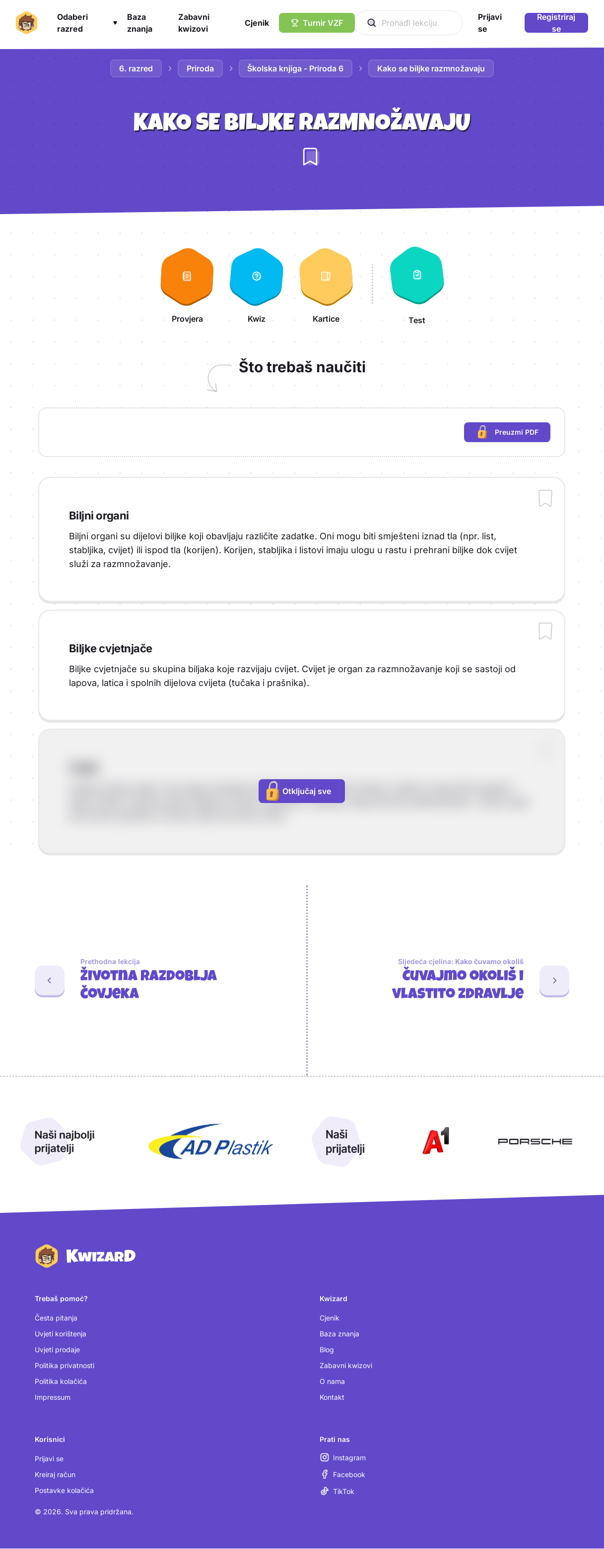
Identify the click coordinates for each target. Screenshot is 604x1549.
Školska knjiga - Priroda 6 (296, 68)
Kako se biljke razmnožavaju (431, 68)
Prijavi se (49, 1459)
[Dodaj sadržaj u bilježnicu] (545, 499)
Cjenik (329, 1318)
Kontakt (332, 1397)
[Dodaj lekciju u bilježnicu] (310, 157)
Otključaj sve (299, 791)
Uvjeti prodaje (57, 1350)
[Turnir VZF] (317, 23)
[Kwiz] (256, 284)
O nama (332, 1381)
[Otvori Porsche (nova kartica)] (535, 1141)
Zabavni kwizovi (346, 1366)
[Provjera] (187, 284)
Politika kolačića (61, 1381)
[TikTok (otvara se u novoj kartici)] (337, 1491)
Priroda (200, 68)
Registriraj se (556, 23)
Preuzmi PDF (514, 433)
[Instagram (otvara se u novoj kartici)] (343, 1458)
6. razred (136, 68)
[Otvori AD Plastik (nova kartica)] (210, 1141)
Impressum (52, 1397)
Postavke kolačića (64, 1491)
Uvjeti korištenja (60, 1334)
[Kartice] (326, 284)
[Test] (417, 284)
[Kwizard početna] (26, 23)
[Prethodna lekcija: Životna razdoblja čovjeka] (149, 980)
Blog (327, 1350)
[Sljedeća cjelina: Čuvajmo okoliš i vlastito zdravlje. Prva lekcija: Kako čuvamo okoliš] (456, 980)
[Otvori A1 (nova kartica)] (433, 1141)
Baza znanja (339, 1334)
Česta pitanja (56, 1318)
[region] (301, 432)
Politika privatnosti (64, 1366)
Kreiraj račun (55, 1475)
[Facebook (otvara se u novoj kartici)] (343, 1475)
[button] (87, 23)
